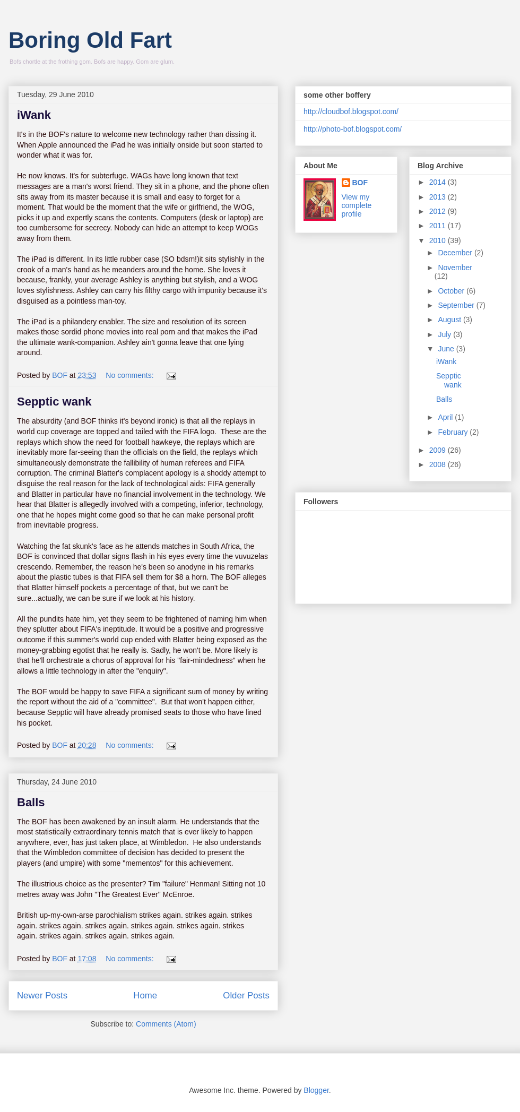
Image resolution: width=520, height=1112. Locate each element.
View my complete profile (357, 205)
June (447, 348)
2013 (438, 197)
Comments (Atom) (166, 1024)
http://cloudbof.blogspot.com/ (351, 111)
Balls (31, 802)
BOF (360, 182)
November (455, 267)
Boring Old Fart (90, 40)
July (445, 334)
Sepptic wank (54, 401)
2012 (438, 211)
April (446, 417)
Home (145, 995)
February (454, 432)
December (456, 252)
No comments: (130, 375)
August (450, 319)
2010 (438, 240)
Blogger (316, 1090)
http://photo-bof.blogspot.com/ (353, 129)
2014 (438, 182)
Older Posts (246, 995)
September (457, 305)
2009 (438, 450)
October (452, 291)
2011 (438, 225)
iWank (34, 115)
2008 (438, 464)
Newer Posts (42, 995)
